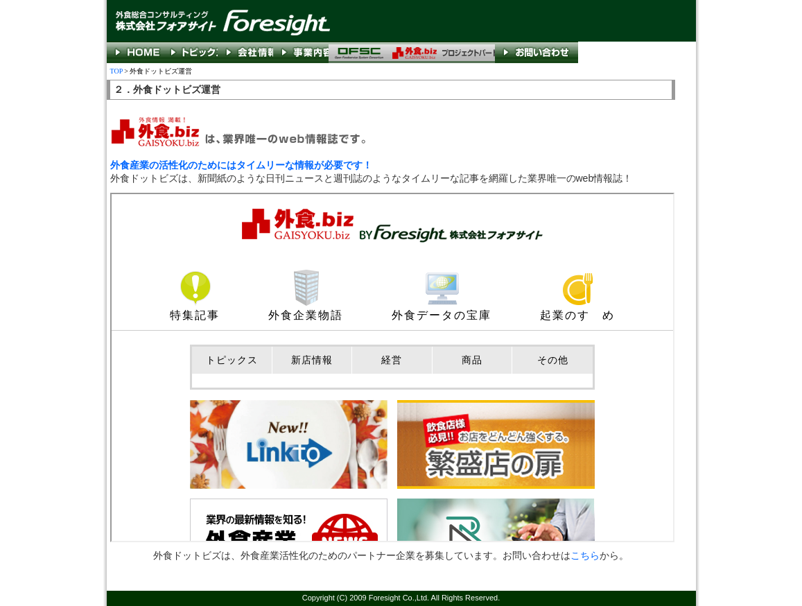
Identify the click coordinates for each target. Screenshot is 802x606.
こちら (585, 555)
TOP (116, 71)
